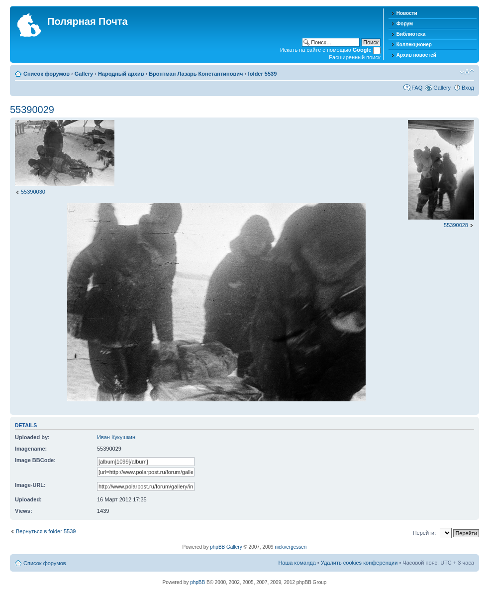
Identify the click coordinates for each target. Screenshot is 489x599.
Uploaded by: (32, 437)
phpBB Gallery (226, 547)
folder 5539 (262, 74)
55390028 (456, 225)
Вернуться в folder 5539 (46, 531)
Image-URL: (30, 485)
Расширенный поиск (355, 57)
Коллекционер (414, 44)
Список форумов (46, 74)
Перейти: (424, 533)
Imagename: (31, 449)
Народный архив (121, 74)
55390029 (32, 109)
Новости (406, 13)
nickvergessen (290, 547)
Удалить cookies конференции (359, 563)
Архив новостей (416, 55)
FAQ (416, 88)
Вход (468, 88)
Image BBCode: (35, 460)
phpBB (197, 582)
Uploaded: (28, 499)
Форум (404, 23)
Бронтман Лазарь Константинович (196, 74)
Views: (23, 511)
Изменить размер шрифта (467, 71)
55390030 (33, 192)
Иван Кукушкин (116, 437)
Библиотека (411, 34)
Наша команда (296, 563)
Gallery (84, 74)
